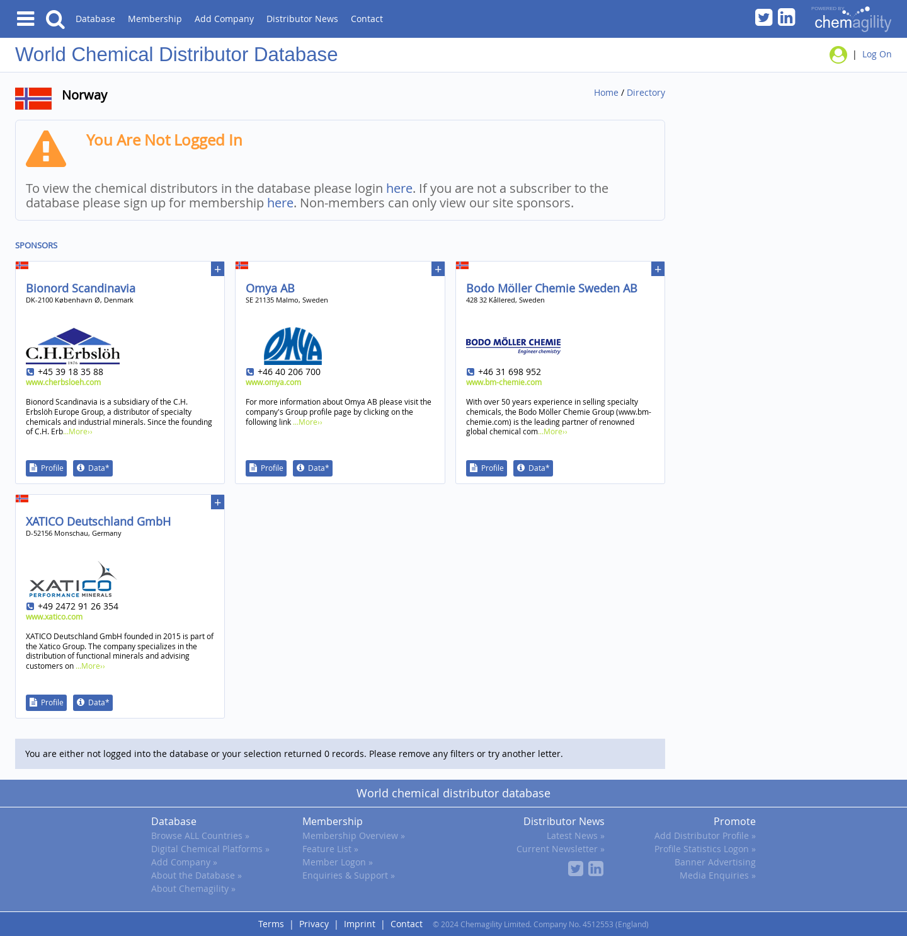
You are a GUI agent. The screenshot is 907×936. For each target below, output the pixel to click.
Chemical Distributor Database (205, 54)
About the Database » (196, 875)
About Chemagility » (193, 888)
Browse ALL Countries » (200, 835)
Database (95, 19)
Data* (99, 468)
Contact (367, 19)
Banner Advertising (715, 862)
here (399, 188)
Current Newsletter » (560, 849)
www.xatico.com (54, 616)
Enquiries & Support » (348, 875)
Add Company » (184, 862)
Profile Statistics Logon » (705, 849)
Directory (646, 92)
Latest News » (576, 835)
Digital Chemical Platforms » (210, 849)
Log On (877, 54)
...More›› (78, 431)
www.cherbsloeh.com (63, 382)
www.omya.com (273, 382)
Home (606, 92)
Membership (155, 19)
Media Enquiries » (718, 875)
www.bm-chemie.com (504, 382)
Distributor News (302, 19)
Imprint (359, 924)
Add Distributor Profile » (705, 835)
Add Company (224, 19)
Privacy (314, 924)
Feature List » (330, 849)
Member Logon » (337, 862)
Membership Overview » (353, 835)
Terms (271, 924)
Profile (52, 468)
